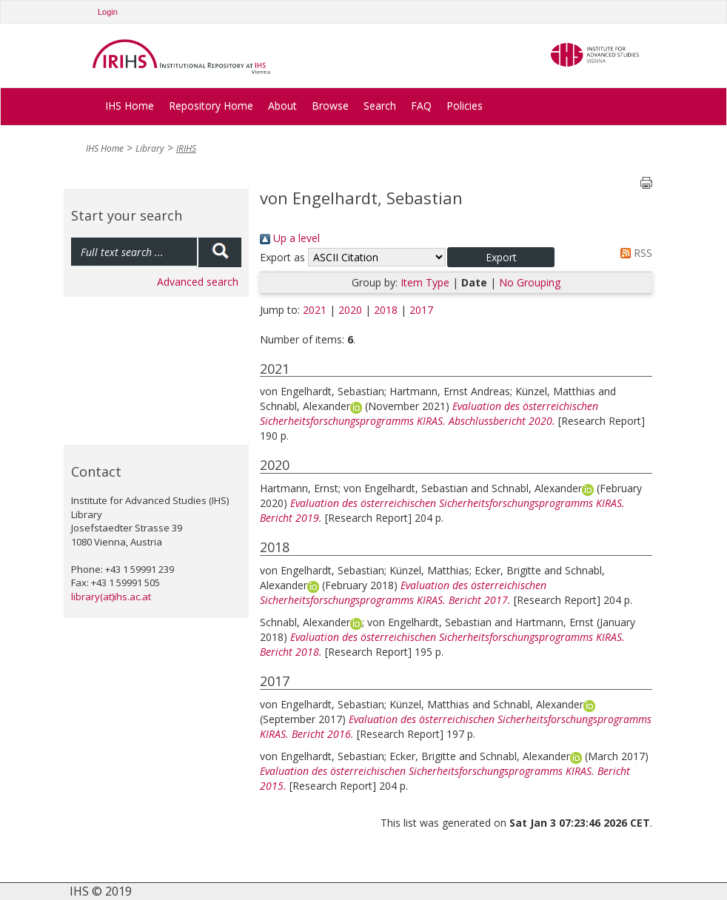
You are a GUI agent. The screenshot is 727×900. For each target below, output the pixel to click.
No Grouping (529, 282)
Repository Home (211, 105)
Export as (282, 257)
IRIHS (186, 148)
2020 (350, 310)
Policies (464, 105)
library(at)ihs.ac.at (111, 596)
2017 (421, 310)
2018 (386, 310)
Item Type (425, 282)
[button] (501, 257)
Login (108, 11)
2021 (314, 310)
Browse (330, 105)
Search (380, 105)
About (282, 105)
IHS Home (129, 105)
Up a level (290, 238)
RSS (633, 253)
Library (149, 148)
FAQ (421, 105)
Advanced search (197, 282)
